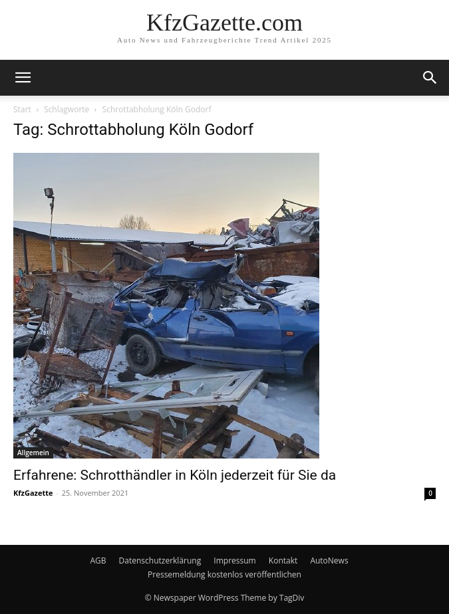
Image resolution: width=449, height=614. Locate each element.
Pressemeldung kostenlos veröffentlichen (224, 574)
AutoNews (329, 560)
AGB (98, 560)
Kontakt (283, 560)
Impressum (234, 560)
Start (22, 109)
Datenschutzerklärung (160, 560)
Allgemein (33, 452)
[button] (22, 78)
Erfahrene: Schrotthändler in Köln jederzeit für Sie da (174, 475)
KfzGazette (33, 493)
